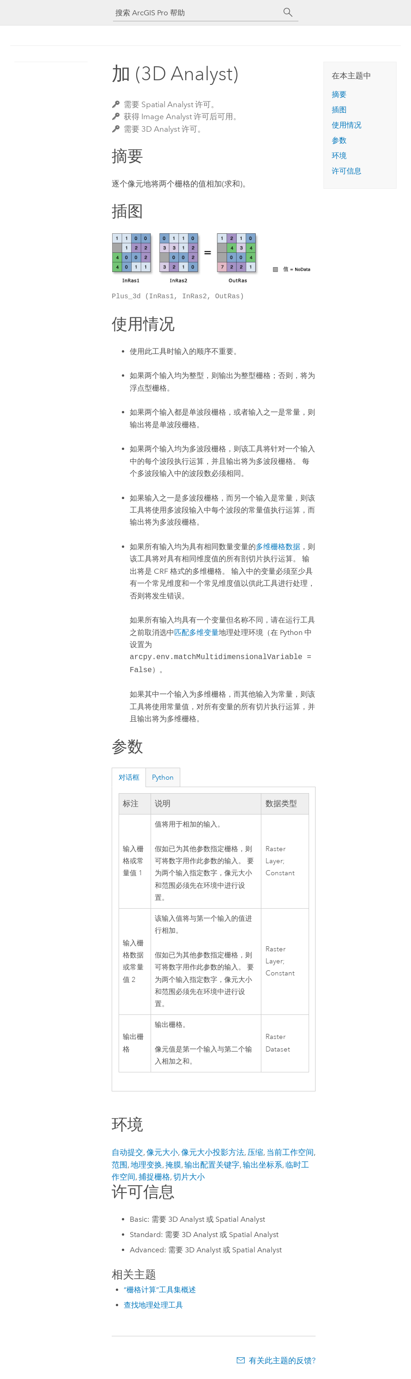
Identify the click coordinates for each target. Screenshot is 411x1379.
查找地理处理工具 (153, 1305)
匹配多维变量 (196, 632)
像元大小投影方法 (212, 1152)
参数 (339, 140)
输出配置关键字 (212, 1164)
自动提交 (127, 1152)
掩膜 (173, 1164)
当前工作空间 (290, 1152)
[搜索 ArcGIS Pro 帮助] (196, 13)
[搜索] (288, 12)
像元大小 (162, 1152)
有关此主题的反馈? (282, 1360)
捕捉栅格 (154, 1176)
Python (163, 777)
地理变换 (146, 1164)
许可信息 (346, 171)
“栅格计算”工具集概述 (160, 1289)
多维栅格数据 (278, 546)
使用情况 (346, 125)
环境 (339, 155)
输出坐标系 (262, 1164)
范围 (119, 1164)
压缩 (255, 1152)
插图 (339, 109)
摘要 (339, 94)
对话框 (129, 777)
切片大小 (189, 1176)
